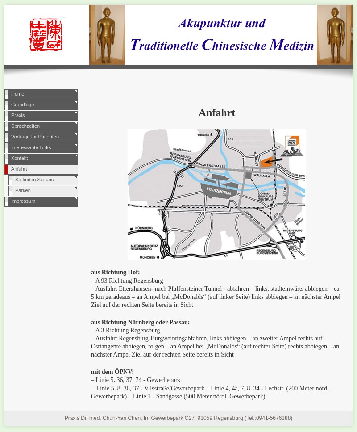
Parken (23, 190)
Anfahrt (19, 169)
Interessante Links (31, 147)
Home (17, 93)
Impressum (23, 201)
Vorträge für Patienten (35, 136)
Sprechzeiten (25, 126)
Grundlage (22, 104)
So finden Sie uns (34, 179)
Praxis (18, 115)
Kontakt (19, 158)
